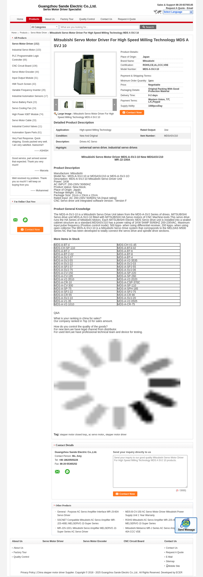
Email (190, 8)
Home (20, 19)
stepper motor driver (116, 434)
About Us (50, 19)
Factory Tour (66, 19)
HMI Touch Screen (21, 84)
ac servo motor (96, 434)
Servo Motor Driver (39, 33)
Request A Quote (175, 8)
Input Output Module (22, 78)
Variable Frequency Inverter (26, 90)
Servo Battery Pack (22, 102)
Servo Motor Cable (22, 120)
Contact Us (106, 19)
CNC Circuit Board (21, 65)
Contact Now (134, 112)
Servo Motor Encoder (23, 72)
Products (34, 19)
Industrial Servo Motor (23, 49)
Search (150, 27)
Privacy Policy (28, 572)
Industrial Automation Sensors (27, 96)
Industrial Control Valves (24, 126)
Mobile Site (173, 566)
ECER (179, 572)
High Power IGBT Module (25, 114)
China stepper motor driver (51, 572)
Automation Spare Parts (24, 132)
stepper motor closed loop (73, 434)
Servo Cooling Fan (21, 108)
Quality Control (87, 19)
